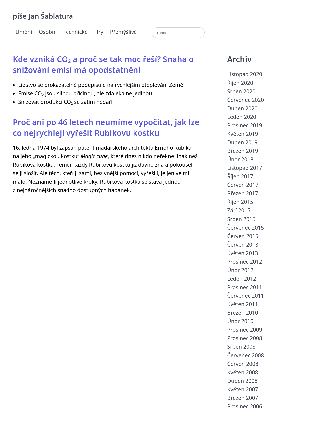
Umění (23, 31)
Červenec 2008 (245, 355)
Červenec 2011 (245, 295)
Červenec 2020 (245, 99)
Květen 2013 (242, 253)
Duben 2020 (242, 108)
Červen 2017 (242, 184)
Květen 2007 (242, 389)
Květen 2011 (242, 304)
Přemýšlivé (123, 31)
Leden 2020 (241, 116)
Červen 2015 (242, 236)
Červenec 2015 (245, 227)
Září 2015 (238, 210)
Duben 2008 (242, 380)
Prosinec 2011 (244, 287)
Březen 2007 (242, 397)
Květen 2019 (242, 133)
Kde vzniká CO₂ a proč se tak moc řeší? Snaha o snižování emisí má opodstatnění (103, 64)
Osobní (48, 31)
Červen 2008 (242, 363)
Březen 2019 (242, 150)
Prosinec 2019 (244, 125)
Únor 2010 (240, 321)
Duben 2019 (242, 142)
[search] (178, 32)
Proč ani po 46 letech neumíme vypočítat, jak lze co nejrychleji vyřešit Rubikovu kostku (106, 127)
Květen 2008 (242, 372)
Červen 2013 (242, 244)
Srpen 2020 (241, 91)
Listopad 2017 (244, 167)
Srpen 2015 (241, 219)
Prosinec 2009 (244, 329)
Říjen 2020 (240, 82)
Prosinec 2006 (244, 406)
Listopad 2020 (244, 74)
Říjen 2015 (240, 201)
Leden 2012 (241, 278)
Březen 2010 (242, 312)
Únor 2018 (240, 159)
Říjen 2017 (240, 176)
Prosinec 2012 (244, 261)
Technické (75, 31)
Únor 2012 (240, 270)
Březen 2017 (242, 193)
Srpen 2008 (241, 346)
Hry (98, 31)
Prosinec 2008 (244, 338)
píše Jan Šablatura (43, 16)
